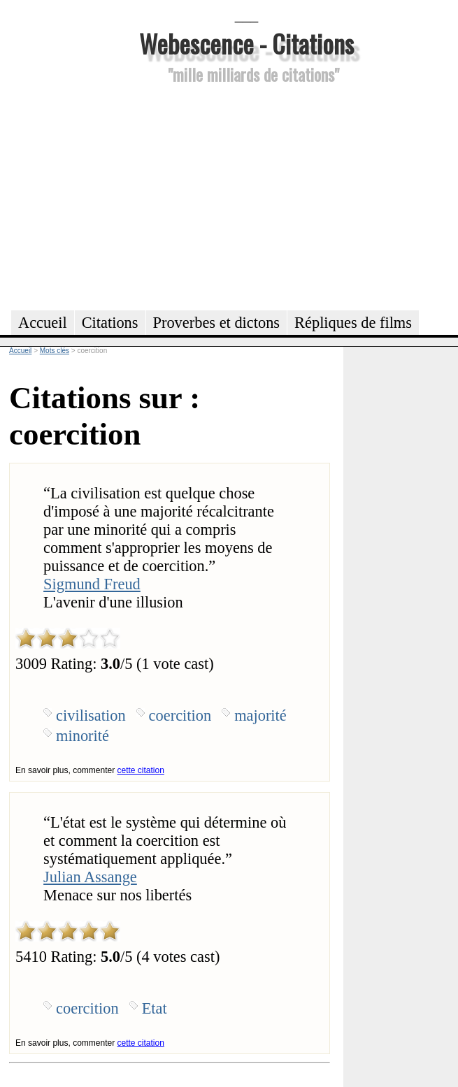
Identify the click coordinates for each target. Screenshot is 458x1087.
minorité (82, 735)
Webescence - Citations (246, 43)
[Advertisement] (246, 195)
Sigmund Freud (92, 584)
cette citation (140, 770)
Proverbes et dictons (216, 322)
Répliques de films (353, 322)
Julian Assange (90, 877)
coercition (180, 715)
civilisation (91, 715)
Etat (154, 1008)
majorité (260, 715)
